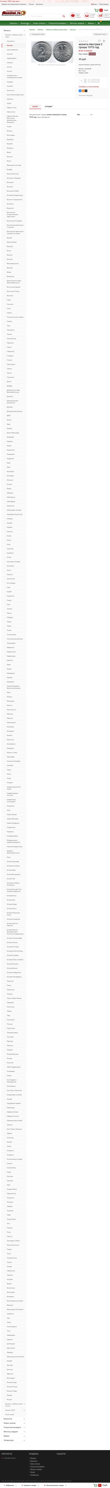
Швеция (9, 1339)
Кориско (10, 574)
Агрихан (10, 54)
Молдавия (10, 731)
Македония (11, 673)
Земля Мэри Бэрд (13, 433)
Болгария (10, 182)
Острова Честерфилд (14, 977)
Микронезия (11, 722)
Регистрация (103, 4)
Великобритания (13, 263)
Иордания (10, 458)
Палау (9, 985)
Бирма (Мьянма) (13, 174)
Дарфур (9, 386)
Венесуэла (10, 276)
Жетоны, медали (77, 23)
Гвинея (9, 334)
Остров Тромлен (12, 964)
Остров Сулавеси (13, 955)
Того (8, 1223)
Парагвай (10, 1002)
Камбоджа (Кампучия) (15, 514)
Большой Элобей (13, 191)
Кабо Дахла (11, 497)
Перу (8, 1015)
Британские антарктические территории (12, 214)
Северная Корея (12, 1112)
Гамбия (9, 321)
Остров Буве (11, 870)
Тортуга (9, 1236)
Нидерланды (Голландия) (11, 800)
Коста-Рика (11, 579)
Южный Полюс (12, 1387)
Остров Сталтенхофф (14, 938)
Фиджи (9, 1283)
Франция (10, 1305)
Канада (9, 523)
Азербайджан (11, 58)
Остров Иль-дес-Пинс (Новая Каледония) (14, 890)
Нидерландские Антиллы (12, 794)
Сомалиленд (11, 1168)
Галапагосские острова (15, 317)
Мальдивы (10, 701)
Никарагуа (10, 806)
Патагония (10, 1007)
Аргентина (10, 90)
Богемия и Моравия (14, 178)
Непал (9, 774)
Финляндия (11, 1292)
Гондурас (10, 356)
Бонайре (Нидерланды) (15, 195)
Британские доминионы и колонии (15, 226)
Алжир (9, 67)
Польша (10, 1024)
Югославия (11, 1378)
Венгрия (10, 268)
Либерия (10, 617)
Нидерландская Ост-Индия (14, 788)
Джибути (10, 396)
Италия (9, 484)
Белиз (9, 152)
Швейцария (11, 1335)
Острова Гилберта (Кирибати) (13, 884)
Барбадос (10, 139)
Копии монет (9, 1414)
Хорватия (10, 1314)
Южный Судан (12, 1391)
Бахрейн (10, 144)
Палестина (10, 989)
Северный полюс (13, 1116)
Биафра (9, 169)
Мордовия (10, 748)
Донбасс (10, 407)
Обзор (35, 107)
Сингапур (10, 1138)
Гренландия (11, 364)
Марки (91, 23)
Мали (9, 692)
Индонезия (11, 454)
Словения (10, 1155)
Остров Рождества (13, 919)
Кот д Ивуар (11, 583)
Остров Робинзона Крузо (13, 914)
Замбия (9, 428)
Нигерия (10, 782)
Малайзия (10, 682)
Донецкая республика (14, 411)
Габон (9, 300)
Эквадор (10, 1352)
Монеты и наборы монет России (15, 1405)
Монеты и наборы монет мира (15, 36)
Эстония (10, 1369)
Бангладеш (11, 135)
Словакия (10, 1150)
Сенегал (10, 1125)
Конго (9, 570)
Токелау (9, 1228)
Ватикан (10, 259)
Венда (9, 272)
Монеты (13, 23)
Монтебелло (11, 744)
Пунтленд (10, 1037)
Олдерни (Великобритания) (13, 852)
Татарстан (10, 1198)
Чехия (9, 1322)
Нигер (9, 778)
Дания (9, 381)
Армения (10, 99)
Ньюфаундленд (12, 836)
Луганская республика (15, 639)
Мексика (10, 718)
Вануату (10, 255)
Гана (8, 326)
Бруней (9, 238)
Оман (9, 857)
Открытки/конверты (57, 23)
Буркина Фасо (12, 242)
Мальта (9, 705)
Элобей (9, 1361)
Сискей (9, 1142)
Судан (9, 1172)
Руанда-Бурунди (12, 1054)
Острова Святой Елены (15, 951)
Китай (9, 557)
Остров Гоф (11, 879)
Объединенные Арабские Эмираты (13, 841)
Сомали (9, 1163)
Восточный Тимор (13, 291)
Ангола (9, 71)
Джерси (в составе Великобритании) (13, 391)
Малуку (9, 697)
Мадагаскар (11, 656)
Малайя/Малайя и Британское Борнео (14, 687)
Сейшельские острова (14, 1120)
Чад (8, 1318)
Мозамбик (10, 727)
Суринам (10, 1180)
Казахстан (10, 506)
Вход (94, 4)
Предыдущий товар (37, 34)
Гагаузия (10, 304)
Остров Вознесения (13, 874)
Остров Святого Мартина (12, 924)
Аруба (9, 103)
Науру (9, 770)
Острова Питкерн (13, 947)
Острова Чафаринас (14, 972)
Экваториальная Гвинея (15, 1356)
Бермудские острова (14, 165)
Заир (8, 424)
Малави (9, 677)
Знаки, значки (39, 23)
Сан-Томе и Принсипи (14, 1090)
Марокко (10, 714)
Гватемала (10, 330)
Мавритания (11, 652)
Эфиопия (10, 1374)
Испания (10, 480)
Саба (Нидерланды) (14, 1067)
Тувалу (9, 1249)
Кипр (8, 544)
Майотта (10, 660)
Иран (8, 467)
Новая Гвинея (12, 814)
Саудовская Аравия (14, 1103)
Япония (9, 1399)
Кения (9, 540)
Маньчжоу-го (11, 709)
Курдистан (10, 596)
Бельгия (10, 156)
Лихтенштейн (11, 634)
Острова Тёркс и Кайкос (15, 959)
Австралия (10, 41)
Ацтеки (9, 126)
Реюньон (10, 1045)
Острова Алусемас (13, 866)
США (8, 1185)
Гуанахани (10, 377)
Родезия (10, 1050)
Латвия (9, 609)
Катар (9, 536)
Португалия (11, 1028)
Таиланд (10, 1202)
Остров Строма (12, 942)
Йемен (9, 488)
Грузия (9, 373)
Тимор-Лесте (11, 1219)
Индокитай (11, 450)
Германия (10, 343)
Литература (14, 1440)
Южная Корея (12, 1382)
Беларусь (10, 148)
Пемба (9, 1011)
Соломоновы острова (14, 1159)
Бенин (9, 161)
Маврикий (10, 647)
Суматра (10, 1176)
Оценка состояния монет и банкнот (14, 4)
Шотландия (11, 1344)
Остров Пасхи (11, 908)
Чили (8, 1331)
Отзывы (49, 106)
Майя (9, 664)
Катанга (10, 531)
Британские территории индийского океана (15, 232)
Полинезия (11, 1020)
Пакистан (10, 981)
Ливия (9, 626)
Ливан (9, 622)
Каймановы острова (14, 510)
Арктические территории (15, 95)
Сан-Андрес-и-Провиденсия (12, 1081)
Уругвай (10, 1279)
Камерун (10, 519)
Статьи (31, 4)
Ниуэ (8, 810)
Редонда (10, 1041)
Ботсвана (10, 204)
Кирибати (10, 553)
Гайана (9, 313)
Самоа (9, 1075)
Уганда (9, 1266)
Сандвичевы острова (14, 1095)
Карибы (9, 527)
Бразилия (10, 208)
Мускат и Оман (12, 752)
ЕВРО (9, 415)
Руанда (9, 1058)
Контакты (39, 4)
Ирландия (10, 471)
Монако (9, 735)
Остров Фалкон (12, 968)
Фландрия (10, 1296)
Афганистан (11, 112)
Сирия (9, 1146)
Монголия (10, 740)
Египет (9, 420)
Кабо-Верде (11, 501)
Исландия (10, 476)
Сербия (9, 1133)
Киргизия (10, 549)
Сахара (9, 1099)
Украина (10, 1275)
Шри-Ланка (11, 1348)
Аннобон (10, 86)
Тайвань (10, 1206)
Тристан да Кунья (13, 1245)
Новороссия (11, 827)
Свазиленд (10, 1107)
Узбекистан (11, 1271)
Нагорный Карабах (13, 761)
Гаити (9, 308)
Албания (10, 62)
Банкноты (25, 23)
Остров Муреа (12, 904)
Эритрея (10, 1365)
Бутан (9, 250)
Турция (9, 1262)
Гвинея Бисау (11, 338)
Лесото (9, 613)
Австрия (10, 45)
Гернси (9, 347)
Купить (96, 81)
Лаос (8, 604)
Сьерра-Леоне (12, 1189)
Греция (9, 368)
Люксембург (11, 643)
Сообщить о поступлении (89, 86)
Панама (9, 994)
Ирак (8, 463)
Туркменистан (12, 1258)
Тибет (9, 1215)
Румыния (10, 1062)
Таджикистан (11, 1193)
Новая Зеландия (12, 819)
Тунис (9, 1253)
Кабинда (10, 493)
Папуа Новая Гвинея (14, 998)
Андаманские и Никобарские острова (14, 76)
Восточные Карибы (13, 287)
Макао (9, 669)
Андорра (10, 82)
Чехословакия (12, 1326)
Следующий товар (100, 34)
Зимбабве (10, 437)
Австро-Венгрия (12, 50)
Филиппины (11, 1288)
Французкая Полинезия (15, 1309)
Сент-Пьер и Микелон (14, 1129)
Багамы (9, 131)
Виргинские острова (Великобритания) (14, 282)
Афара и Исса (11, 107)
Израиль (10, 441)
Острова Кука (11, 895)
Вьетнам (10, 295)
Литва (9, 630)
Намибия (10, 765)
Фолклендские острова (15, 1301)
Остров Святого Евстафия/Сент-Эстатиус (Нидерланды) (15, 932)
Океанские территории (15, 846)
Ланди (9, 600)
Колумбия (10, 566)
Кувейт (9, 591)
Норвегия (10, 831)
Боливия (10, 187)
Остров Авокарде (13, 861)
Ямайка (9, 1395)
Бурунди (10, 246)
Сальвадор (11, 1071)
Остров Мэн (11, 900)
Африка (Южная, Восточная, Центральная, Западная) (12, 119)
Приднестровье (12, 1032)
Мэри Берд (10, 757)
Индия (9, 446)
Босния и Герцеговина (14, 199)
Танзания (10, 1211)
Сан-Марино (11, 1086)
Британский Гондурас (14, 221)
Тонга (9, 1232)
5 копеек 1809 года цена (9, 1)
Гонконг (9, 360)
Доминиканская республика (12, 402)
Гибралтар (10, 351)
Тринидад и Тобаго (13, 1241)
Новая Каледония (13, 823)
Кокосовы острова (13, 561)
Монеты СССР (15, 1410)
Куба (8, 587)
